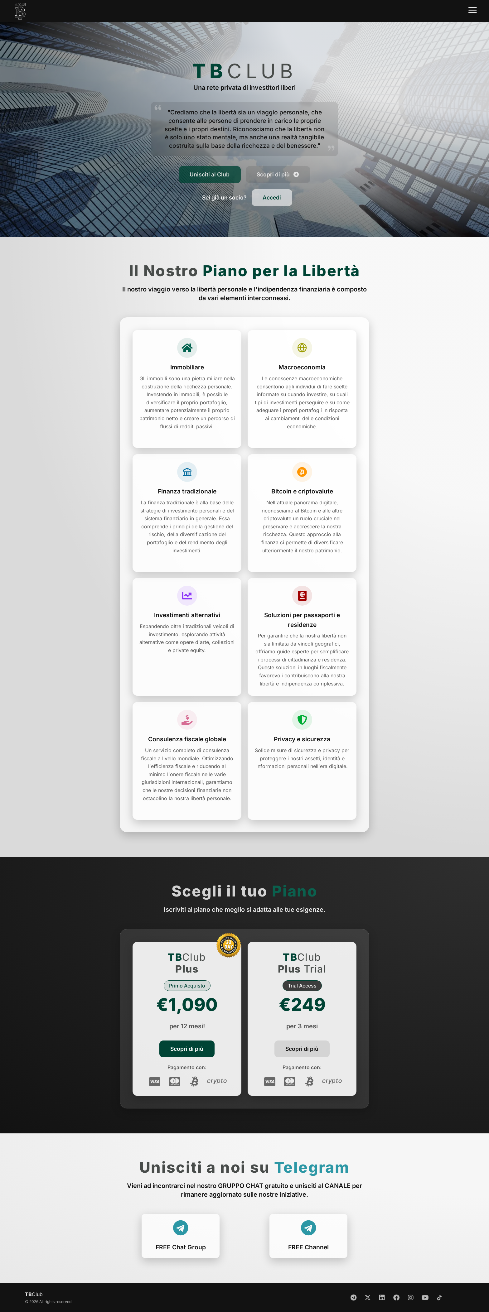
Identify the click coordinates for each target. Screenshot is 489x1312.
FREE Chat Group (181, 1247)
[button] (224, 197)
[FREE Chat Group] (180, 1228)
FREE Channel (308, 1247)
